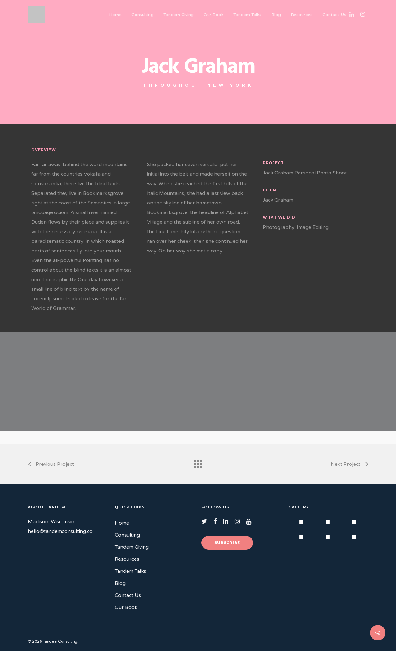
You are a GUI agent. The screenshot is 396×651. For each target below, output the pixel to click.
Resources (301, 14)
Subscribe (227, 542)
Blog (276, 14)
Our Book (213, 14)
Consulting (142, 14)
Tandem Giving (178, 14)
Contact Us (334, 14)
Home (115, 14)
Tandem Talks (247, 14)
